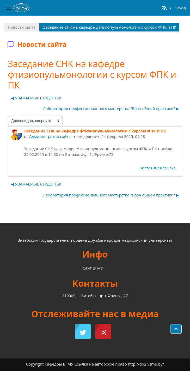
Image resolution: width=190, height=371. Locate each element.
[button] (167, 8)
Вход (181, 7)
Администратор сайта (50, 136)
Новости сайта (21, 27)
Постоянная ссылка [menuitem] (157, 167)
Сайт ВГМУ (93, 268)
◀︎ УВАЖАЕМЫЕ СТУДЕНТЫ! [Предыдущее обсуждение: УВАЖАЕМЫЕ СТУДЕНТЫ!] (36, 97)
